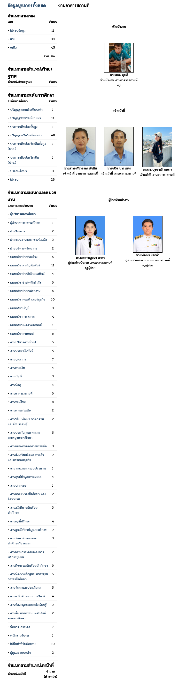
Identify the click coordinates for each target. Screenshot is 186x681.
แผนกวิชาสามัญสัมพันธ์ (25, 265)
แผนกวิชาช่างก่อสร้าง (24, 256)
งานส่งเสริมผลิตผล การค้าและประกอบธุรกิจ (26, 457)
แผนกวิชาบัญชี (19, 308)
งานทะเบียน (18, 401)
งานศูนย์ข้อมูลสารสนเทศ (25, 476)
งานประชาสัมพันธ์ (21, 350)
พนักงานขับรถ (19, 635)
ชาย (12, 39)
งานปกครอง (18, 485)
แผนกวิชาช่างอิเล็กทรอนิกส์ (27, 273)
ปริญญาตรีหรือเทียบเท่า (26, 135)
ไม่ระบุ (14, 179)
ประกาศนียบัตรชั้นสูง (24, 126)
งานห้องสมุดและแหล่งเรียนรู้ (28, 604)
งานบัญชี (16, 376)
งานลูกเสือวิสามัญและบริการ (28, 529)
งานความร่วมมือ (20, 410)
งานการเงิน (17, 367)
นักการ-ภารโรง (20, 627)
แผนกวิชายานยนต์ (22, 333)
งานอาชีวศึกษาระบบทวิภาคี (27, 596)
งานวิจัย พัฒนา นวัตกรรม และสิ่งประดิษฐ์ (26, 422)
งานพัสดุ (15, 385)
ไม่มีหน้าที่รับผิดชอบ (23, 643)
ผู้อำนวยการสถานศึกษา (25, 222)
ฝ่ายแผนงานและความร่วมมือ (28, 239)
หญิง (13, 47)
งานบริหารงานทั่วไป (23, 342)
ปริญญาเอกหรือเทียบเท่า (26, 109)
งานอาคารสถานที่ (21, 393)
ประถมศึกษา (18, 171)
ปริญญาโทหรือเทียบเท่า (25, 118)
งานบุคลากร (18, 359)
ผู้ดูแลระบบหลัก (20, 652)
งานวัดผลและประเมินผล (25, 587)
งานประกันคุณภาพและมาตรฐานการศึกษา (24, 435)
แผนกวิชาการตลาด (22, 316)
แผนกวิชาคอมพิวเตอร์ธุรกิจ (27, 299)
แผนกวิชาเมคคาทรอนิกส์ (26, 325)
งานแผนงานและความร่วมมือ (28, 446)
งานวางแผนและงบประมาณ (28, 468)
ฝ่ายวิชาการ (17, 231)
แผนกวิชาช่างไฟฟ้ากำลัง (25, 282)
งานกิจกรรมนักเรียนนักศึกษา (29, 565)
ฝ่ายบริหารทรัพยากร (23, 248)
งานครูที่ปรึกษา (20, 521)
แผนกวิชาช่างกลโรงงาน (25, 290)
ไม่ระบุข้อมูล (17, 30)
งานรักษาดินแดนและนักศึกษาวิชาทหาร (22, 541)
